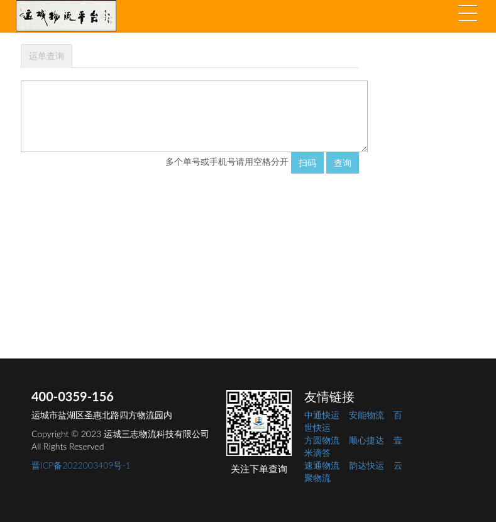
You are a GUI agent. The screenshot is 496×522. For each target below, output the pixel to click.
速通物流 (321, 465)
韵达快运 (366, 465)
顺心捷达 (366, 440)
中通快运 (321, 414)
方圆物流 (321, 440)
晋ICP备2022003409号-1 (81, 465)
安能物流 (366, 414)
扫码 (307, 162)
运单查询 (46, 55)
